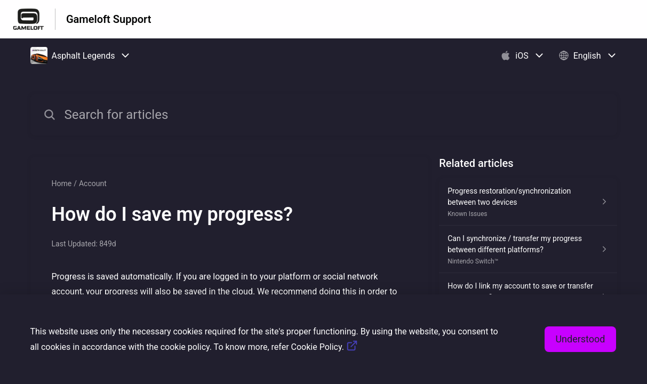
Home (62, 183)
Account (93, 183)
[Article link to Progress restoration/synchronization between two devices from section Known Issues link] (528, 202)
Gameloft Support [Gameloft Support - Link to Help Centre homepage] (108, 19)
